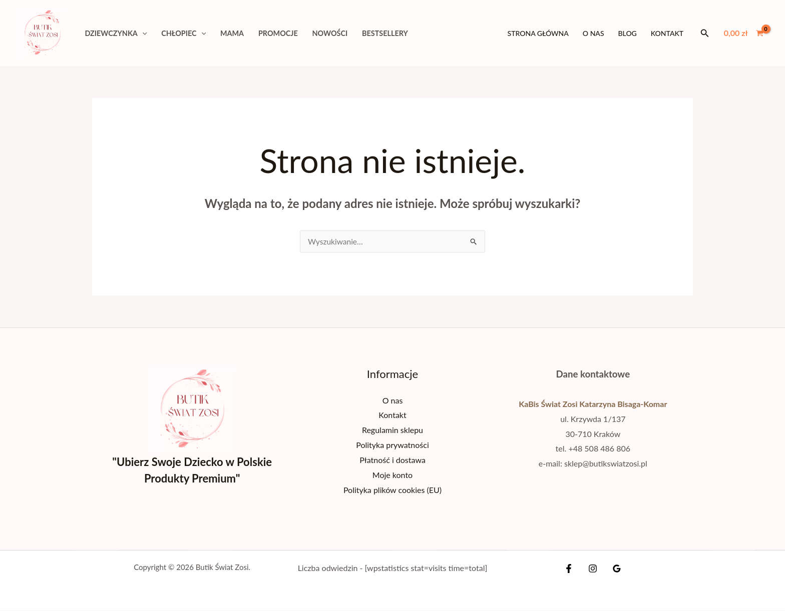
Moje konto (392, 475)
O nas (593, 33)
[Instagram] (592, 569)
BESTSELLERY (385, 33)
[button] (704, 33)
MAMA (232, 33)
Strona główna (538, 33)
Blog (627, 33)
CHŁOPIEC (183, 33)
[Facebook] (571, 569)
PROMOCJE (278, 33)
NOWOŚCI (330, 33)
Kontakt (667, 33)
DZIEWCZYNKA (116, 33)
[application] (142, 33)
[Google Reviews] (614, 569)
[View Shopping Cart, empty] (743, 33)
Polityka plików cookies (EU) (392, 489)
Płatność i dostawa (392, 459)
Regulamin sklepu (392, 430)
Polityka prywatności (392, 445)
